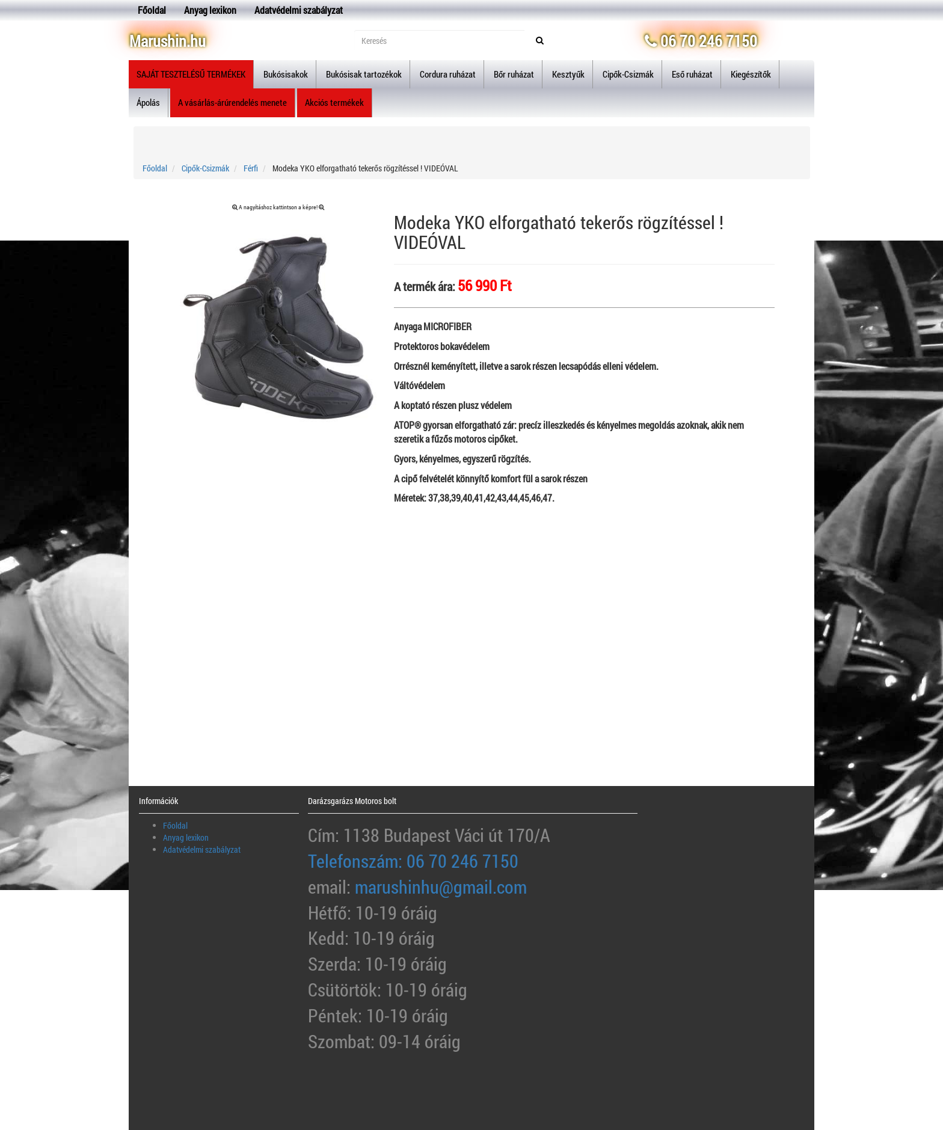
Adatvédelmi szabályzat (298, 10)
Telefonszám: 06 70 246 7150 (413, 861)
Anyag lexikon (210, 10)
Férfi (251, 168)
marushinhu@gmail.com (441, 886)
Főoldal (152, 10)
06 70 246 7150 (701, 41)
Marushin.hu (167, 41)
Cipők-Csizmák (205, 168)
